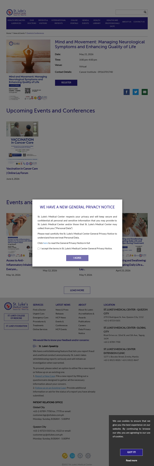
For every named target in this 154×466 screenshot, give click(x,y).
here (45, 242)
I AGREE (77, 258)
